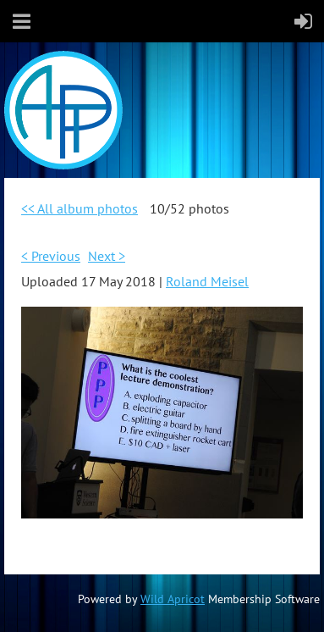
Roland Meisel (207, 281)
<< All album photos (79, 208)
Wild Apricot (172, 599)
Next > (106, 255)
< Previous (50, 255)
